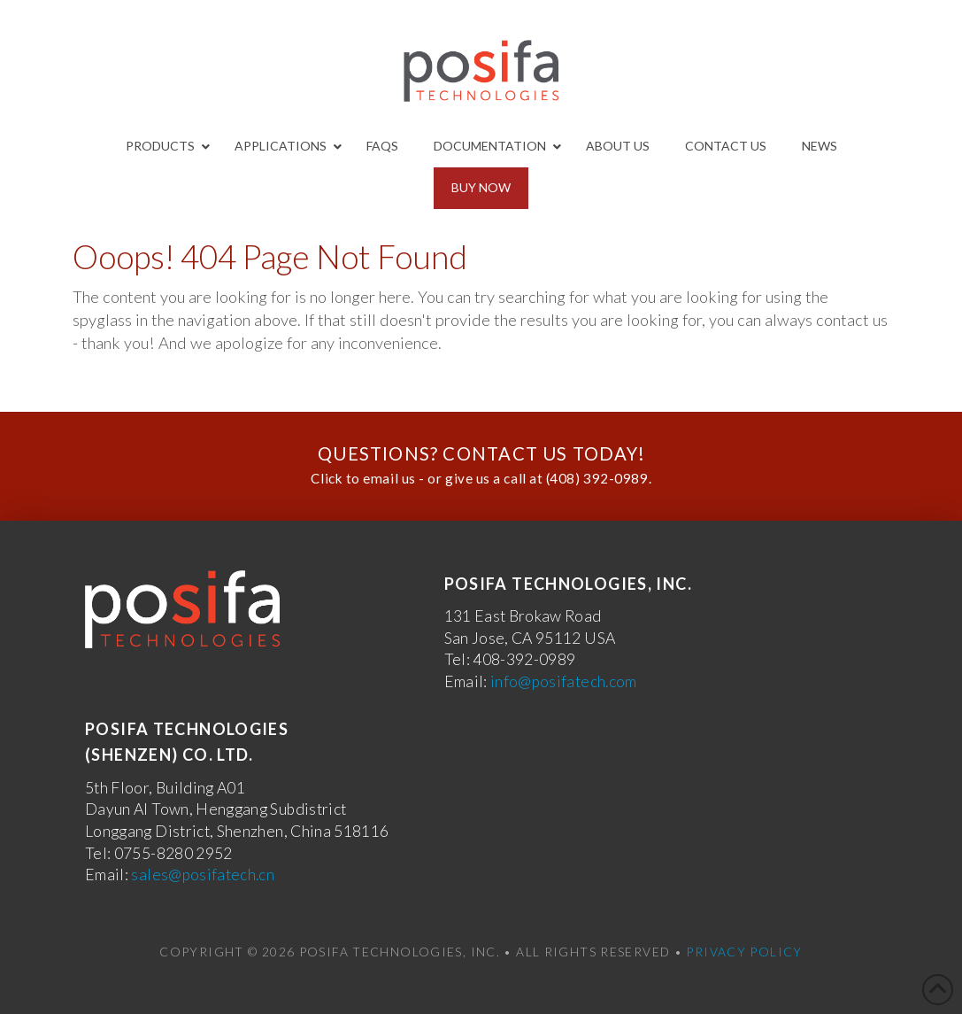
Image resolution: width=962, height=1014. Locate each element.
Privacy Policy (744, 951)
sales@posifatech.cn (202, 874)
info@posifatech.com (563, 681)
